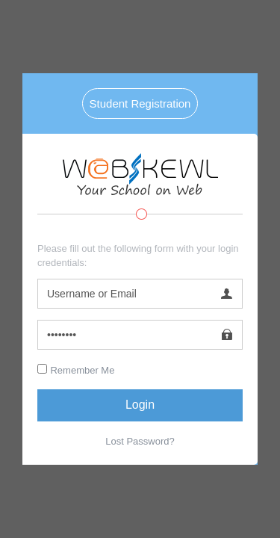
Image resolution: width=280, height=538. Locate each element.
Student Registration (140, 103)
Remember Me (82, 370)
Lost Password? (140, 441)
